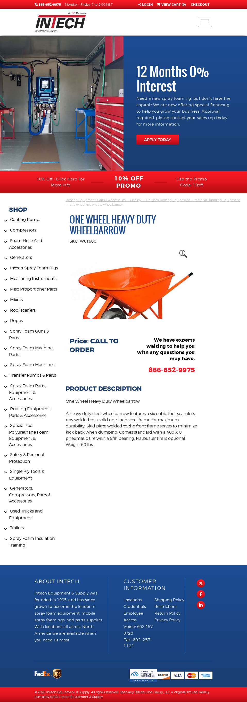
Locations (133, 600)
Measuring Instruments (33, 278)
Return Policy (167, 613)
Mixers (16, 299)
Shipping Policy (169, 600)
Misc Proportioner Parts (33, 289)
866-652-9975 (48, 5)
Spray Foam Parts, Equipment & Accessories (27, 392)
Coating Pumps (25, 219)
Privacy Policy (167, 620)
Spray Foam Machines (32, 364)
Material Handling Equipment (217, 200)
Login (145, 5)
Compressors (23, 230)
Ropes (16, 320)
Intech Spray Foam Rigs (34, 268)
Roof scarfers (23, 310)
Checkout (200, 5)
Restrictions (165, 606)
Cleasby (135, 200)
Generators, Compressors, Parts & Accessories (30, 494)
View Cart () (171, 5)
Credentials (135, 606)
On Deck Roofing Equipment (168, 200)
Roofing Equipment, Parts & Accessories (95, 200)
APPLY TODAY (157, 139)
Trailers (17, 527)
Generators (21, 257)
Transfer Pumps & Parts (33, 375)
